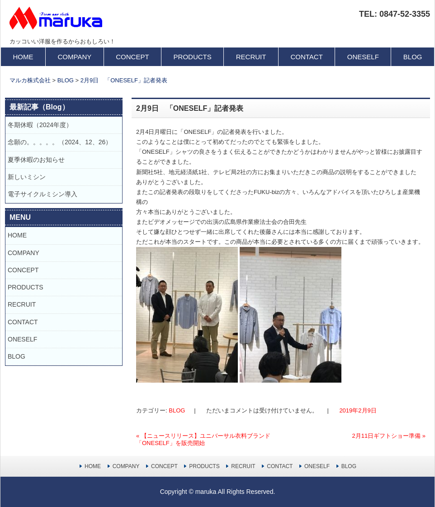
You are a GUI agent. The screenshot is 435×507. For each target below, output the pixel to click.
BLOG (412, 57)
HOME (23, 57)
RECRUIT (251, 57)
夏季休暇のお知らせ (39, 159)
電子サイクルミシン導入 (42, 194)
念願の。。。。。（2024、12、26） (60, 142)
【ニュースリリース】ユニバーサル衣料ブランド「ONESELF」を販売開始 (203, 439)
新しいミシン (27, 176)
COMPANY (75, 57)
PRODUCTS (193, 57)
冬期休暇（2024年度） (40, 124)
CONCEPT (132, 57)
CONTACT (306, 57)
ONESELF (363, 57)
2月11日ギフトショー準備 (389, 435)
